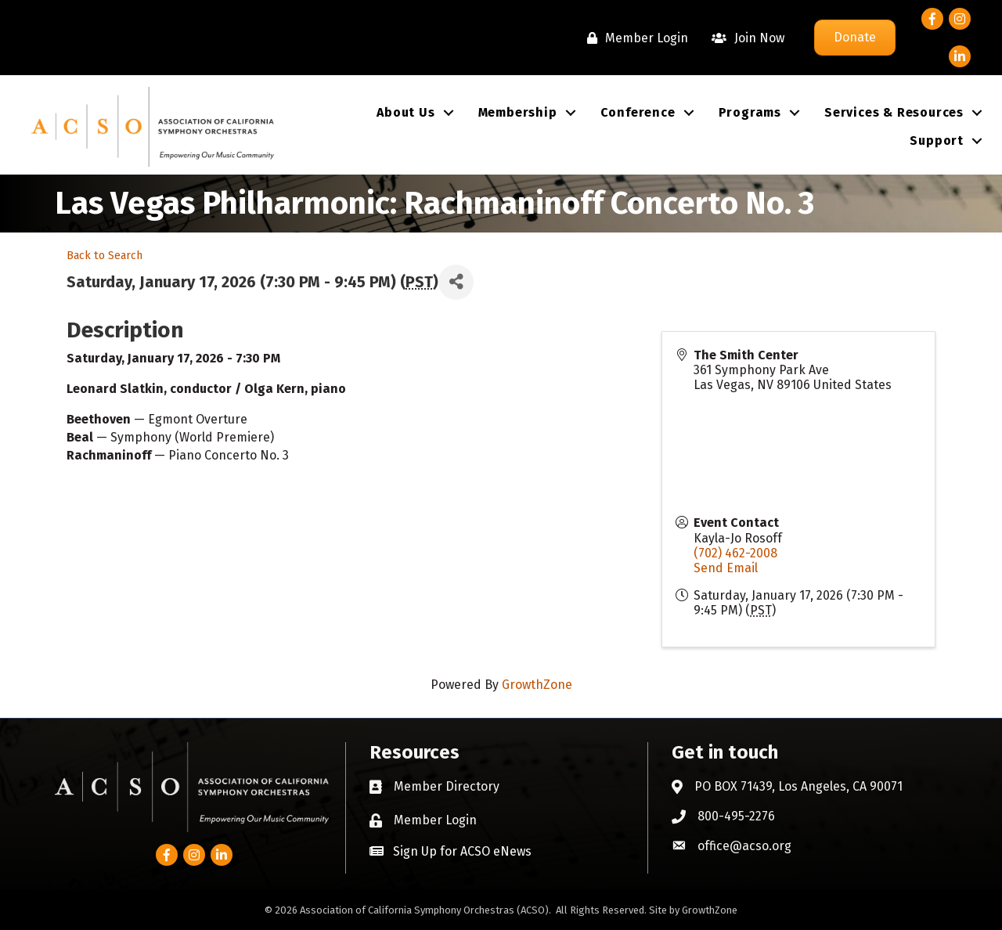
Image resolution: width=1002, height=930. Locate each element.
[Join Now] (744, 38)
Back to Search (104, 255)
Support (937, 140)
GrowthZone (537, 684)
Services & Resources (894, 112)
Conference (638, 112)
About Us (405, 112)
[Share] (456, 282)
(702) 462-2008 (735, 553)
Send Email (726, 568)
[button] (450, 851)
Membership (517, 112)
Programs (750, 112)
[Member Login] (633, 38)
